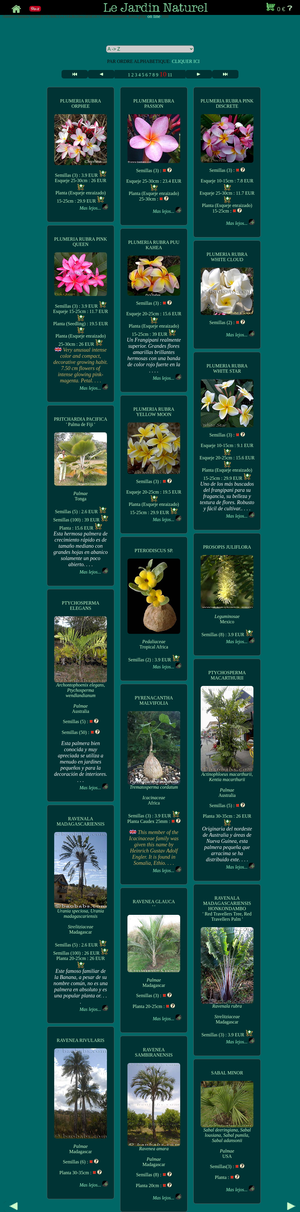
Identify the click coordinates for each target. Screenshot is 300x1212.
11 (170, 74)
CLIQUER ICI (186, 61)
